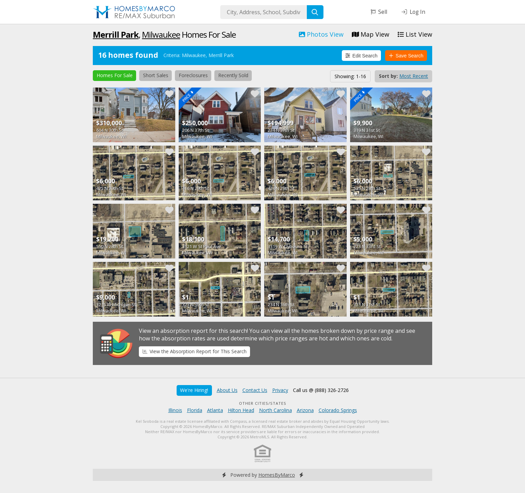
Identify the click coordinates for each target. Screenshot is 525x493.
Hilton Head (241, 410)
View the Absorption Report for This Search (195, 351)
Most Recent (413, 76)
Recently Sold (233, 75)
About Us (227, 390)
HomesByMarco (276, 475)
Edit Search (361, 55)
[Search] (315, 12)
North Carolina (275, 410)
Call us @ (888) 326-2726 (321, 390)
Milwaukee (161, 34)
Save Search (406, 55)
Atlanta (215, 410)
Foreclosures (193, 75)
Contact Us (254, 390)
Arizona (305, 410)
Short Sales (155, 75)
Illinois (175, 410)
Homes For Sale (115, 75)
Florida (194, 410)
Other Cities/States (262, 403)
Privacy (280, 390)
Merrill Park (116, 34)
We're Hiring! (194, 390)
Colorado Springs (338, 410)
